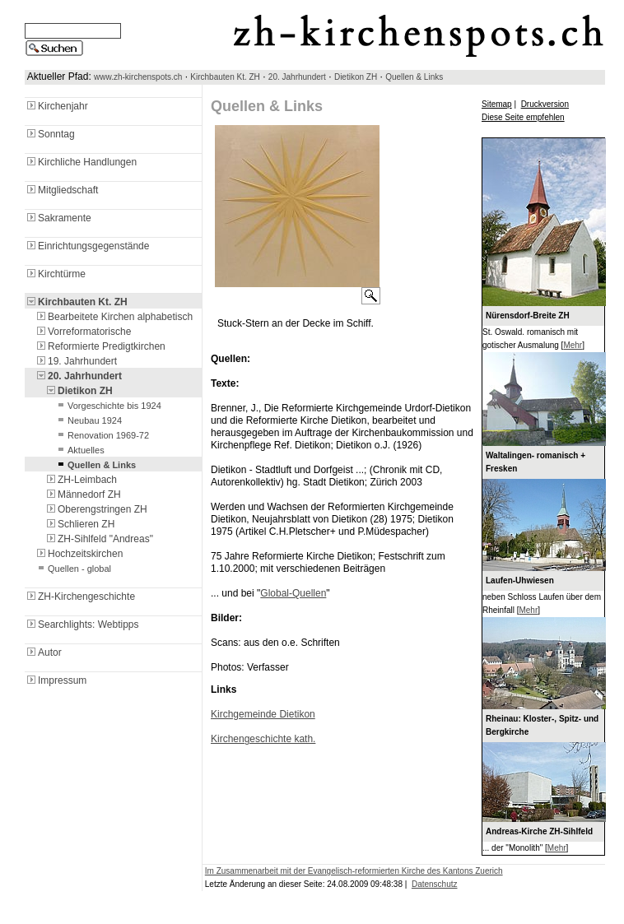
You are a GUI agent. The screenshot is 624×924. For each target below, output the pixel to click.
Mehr (572, 345)
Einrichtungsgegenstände (87, 246)
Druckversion (545, 104)
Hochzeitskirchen (79, 554)
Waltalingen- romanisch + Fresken (535, 462)
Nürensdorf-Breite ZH (528, 315)
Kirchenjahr (56, 106)
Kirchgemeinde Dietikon (263, 714)
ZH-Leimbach (80, 479)
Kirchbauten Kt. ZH (224, 76)
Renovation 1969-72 (101, 435)
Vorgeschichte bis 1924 (107, 406)
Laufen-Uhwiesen (520, 580)
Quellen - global (73, 568)
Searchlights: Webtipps (82, 624)
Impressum (55, 680)
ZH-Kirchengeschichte (80, 596)
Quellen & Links (414, 76)
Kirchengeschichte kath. (263, 739)
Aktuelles (79, 450)
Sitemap (497, 104)
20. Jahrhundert (297, 76)
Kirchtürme (55, 274)
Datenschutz (435, 884)
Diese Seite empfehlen (523, 117)
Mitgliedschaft (61, 190)
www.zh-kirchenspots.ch (138, 76)
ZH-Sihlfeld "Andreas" (98, 539)
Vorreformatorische (83, 331)
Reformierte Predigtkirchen (100, 346)
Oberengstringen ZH (95, 509)
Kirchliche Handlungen (81, 162)
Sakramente (58, 218)
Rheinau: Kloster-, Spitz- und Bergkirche (542, 725)
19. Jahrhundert (76, 361)
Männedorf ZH (82, 494)
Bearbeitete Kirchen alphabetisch (114, 317)
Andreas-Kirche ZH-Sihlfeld (539, 831)
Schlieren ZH (79, 524)
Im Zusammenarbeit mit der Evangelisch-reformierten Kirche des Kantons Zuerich (354, 870)
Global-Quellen (293, 593)
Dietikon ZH (355, 76)
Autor (43, 652)
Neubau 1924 (88, 420)
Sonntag (50, 134)
